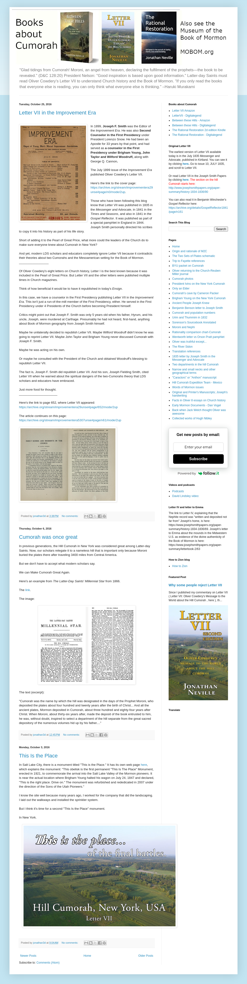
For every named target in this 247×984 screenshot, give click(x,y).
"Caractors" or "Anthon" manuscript (194, 377)
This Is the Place (38, 756)
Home (87, 955)
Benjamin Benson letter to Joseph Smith (197, 308)
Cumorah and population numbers (193, 312)
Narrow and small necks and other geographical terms (193, 371)
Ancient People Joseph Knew (190, 303)
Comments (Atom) (47, 962)
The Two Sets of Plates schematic (193, 256)
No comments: (70, 516)
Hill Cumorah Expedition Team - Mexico (197, 382)
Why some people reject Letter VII (195, 585)
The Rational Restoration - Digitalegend (197, 135)
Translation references (186, 351)
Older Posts (145, 955)
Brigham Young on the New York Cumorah (199, 298)
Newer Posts (28, 955)
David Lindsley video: (185, 496)
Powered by (198, 473)
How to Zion (179, 566)
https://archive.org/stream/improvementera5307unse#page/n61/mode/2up (70, 420)
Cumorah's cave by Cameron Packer (195, 293)
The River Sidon (182, 346)
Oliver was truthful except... (189, 341)
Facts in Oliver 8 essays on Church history (199, 400)
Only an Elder (181, 288)
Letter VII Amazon (183, 110)
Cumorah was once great (48, 537)
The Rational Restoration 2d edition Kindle (199, 130)
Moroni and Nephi (183, 327)
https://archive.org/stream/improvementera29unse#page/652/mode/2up (68, 407)
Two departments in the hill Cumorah (195, 364)
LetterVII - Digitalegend (186, 115)
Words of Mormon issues (188, 387)
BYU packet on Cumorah (188, 265)
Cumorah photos (182, 278)
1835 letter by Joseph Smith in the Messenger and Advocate (193, 358)
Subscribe (198, 459)
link (27, 590)
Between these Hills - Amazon (191, 120)
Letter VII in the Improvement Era (57, 113)
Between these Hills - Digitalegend (194, 125)
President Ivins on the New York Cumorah (198, 283)
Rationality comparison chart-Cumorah (196, 332)
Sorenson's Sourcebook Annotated (194, 322)
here (144, 764)
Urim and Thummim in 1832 (189, 317)
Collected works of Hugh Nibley (192, 418)
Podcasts (178, 491)
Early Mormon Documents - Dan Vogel (196, 405)
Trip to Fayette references (188, 261)
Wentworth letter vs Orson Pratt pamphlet (198, 337)
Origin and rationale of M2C (189, 251)
